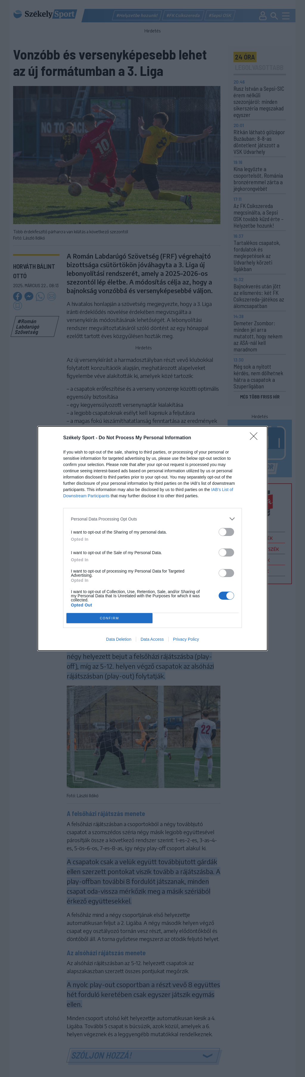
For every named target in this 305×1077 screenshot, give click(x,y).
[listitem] (152, 519)
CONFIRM (109, 618)
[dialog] (152, 538)
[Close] (255, 438)
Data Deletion (118, 639)
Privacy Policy (186, 639)
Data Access (152, 639)
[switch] (226, 532)
